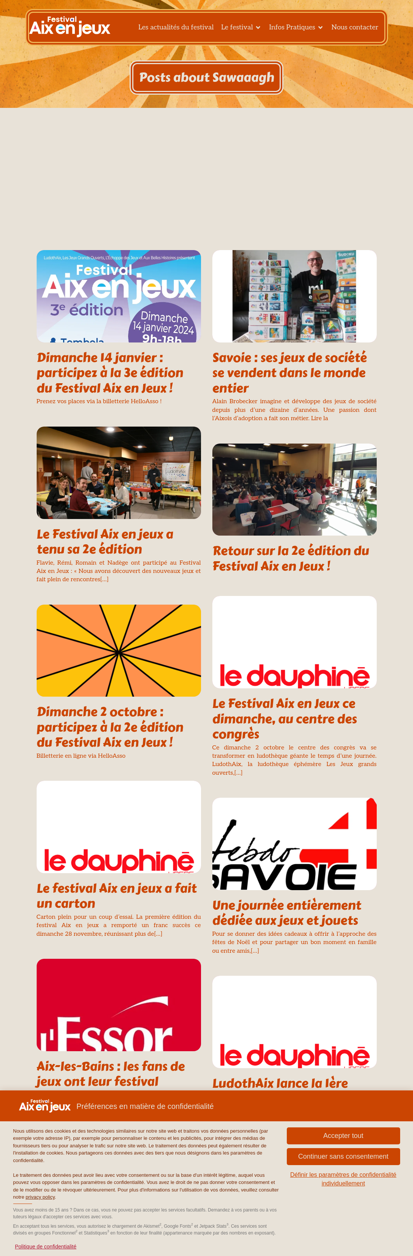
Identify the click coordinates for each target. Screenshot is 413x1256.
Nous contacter (354, 30)
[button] (343, 1135)
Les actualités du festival (175, 30)
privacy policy (40, 1197)
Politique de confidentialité (46, 1247)
